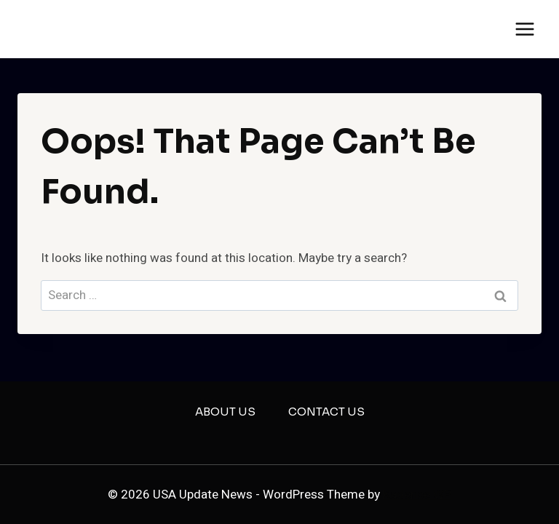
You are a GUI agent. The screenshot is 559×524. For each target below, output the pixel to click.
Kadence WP (417, 494)
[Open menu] (524, 29)
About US (225, 411)
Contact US (326, 411)
